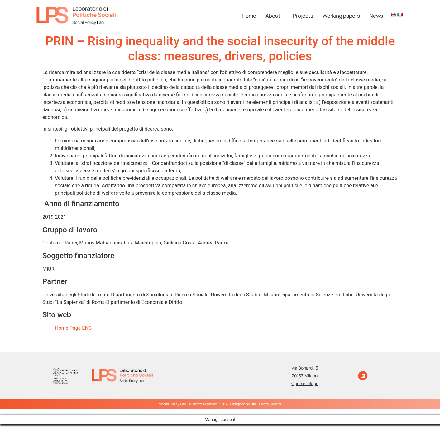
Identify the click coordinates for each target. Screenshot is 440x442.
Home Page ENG (73, 328)
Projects (303, 15)
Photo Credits (270, 404)
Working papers (341, 15)
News (376, 15)
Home (249, 15)
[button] (274, 15)
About (272, 15)
